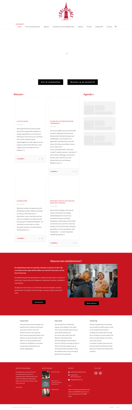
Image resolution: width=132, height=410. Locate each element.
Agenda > (88, 94)
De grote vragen (22, 121)
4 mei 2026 (53, 126)
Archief (89, 27)
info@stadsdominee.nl (77, 379)
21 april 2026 (53, 206)
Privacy (117, 407)
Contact (109, 27)
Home (20, 27)
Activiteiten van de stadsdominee (63, 27)
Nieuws (80, 27)
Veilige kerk (99, 27)
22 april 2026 (20, 204)
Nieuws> (19, 94)
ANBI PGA (112, 407)
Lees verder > (19, 387)
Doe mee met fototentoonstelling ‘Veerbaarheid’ (56, 382)
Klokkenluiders (22, 201)
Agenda (46, 27)
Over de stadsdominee (32, 27)
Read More (20, 158)
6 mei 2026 (20, 124)
